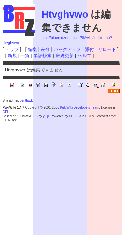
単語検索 (43, 55)
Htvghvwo (65, 14)
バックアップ (67, 49)
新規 (12, 55)
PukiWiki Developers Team (79, 107)
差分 (45, 49)
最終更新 (65, 55)
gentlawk (26, 100)
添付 (89, 49)
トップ (12, 49)
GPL (6, 112)
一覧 (25, 55)
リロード (107, 49)
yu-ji (46, 116)
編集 (32, 49)
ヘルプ (84, 55)
